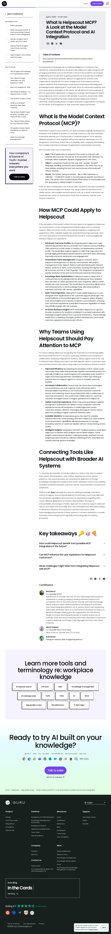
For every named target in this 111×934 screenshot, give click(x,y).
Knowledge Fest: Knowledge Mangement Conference (67, 869)
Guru (53, 492)
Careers (34, 851)
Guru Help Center (89, 817)
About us (34, 854)
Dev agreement (29, 924)
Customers (61, 820)
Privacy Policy (93, 929)
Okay (104, 927)
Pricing (8, 817)
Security (85, 824)
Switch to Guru (62, 854)
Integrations (10, 824)
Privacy (41, 924)
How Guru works (12, 820)
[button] (107, 3)
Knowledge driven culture (66, 861)
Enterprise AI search (38, 826)
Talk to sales (97, 3)
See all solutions (37, 836)
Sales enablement (64, 851)
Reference (15, 790)
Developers (61, 830)
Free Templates (63, 837)
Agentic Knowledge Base (40, 829)
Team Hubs (35, 832)
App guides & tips (27, 790)
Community (61, 833)
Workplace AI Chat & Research (42, 817)
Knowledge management (66, 858)
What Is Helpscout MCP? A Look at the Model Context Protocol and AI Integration (65, 790)
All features (10, 827)
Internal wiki (10, 830)
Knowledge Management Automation (40, 821)
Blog (58, 827)
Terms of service (13, 924)
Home (7, 790)
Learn (59, 817)
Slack (59, 864)
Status (85, 820)
